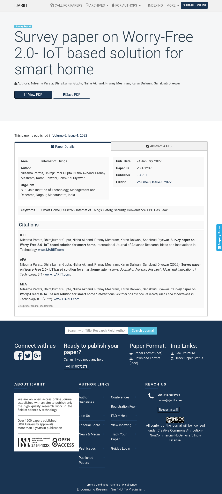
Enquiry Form (219, 237)
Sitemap (115, 484)
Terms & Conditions (96, 484)
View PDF (33, 95)
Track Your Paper (119, 436)
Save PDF (71, 95)
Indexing (153, 5)
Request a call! (168, 409)
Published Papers (86, 460)
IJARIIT (21, 5)
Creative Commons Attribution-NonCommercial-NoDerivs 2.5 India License (176, 435)
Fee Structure (185, 353)
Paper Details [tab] (63, 147)
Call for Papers (66, 5)
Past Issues (87, 448)
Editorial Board (89, 425)
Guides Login (120, 448)
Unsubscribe (129, 484)
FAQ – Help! (119, 416)
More (171, 5)
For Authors (125, 5)
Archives (96, 5)
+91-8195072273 (76, 366)
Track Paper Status (189, 358)
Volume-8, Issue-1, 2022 (69, 135)
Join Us (84, 416)
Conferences (120, 397)
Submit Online (195, 5)
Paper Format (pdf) (149, 353)
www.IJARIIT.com (51, 250)
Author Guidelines (86, 399)
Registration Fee (123, 407)
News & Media (89, 434)
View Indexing (121, 425)
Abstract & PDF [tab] (159, 146)
